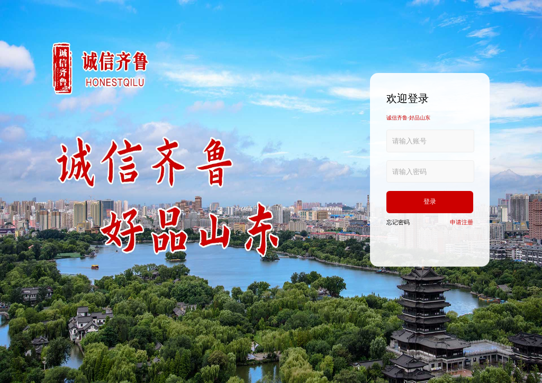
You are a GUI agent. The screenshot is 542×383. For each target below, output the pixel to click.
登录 (429, 201)
